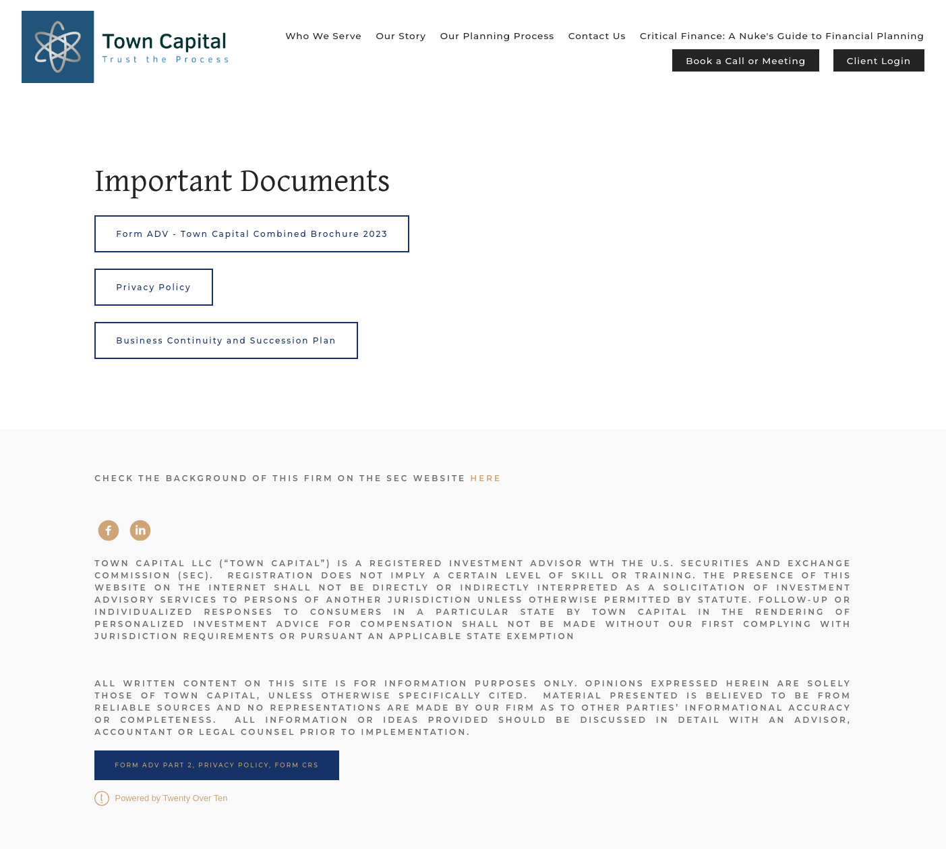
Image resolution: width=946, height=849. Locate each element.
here (486, 478)
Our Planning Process (497, 35)
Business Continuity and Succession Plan (226, 340)
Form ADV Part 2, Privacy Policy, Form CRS (216, 765)
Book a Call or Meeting (746, 60)
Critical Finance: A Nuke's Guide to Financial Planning (782, 35)
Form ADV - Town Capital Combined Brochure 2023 (252, 234)
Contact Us (597, 35)
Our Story (400, 35)
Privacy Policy (153, 287)
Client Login (879, 60)
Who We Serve (323, 35)
